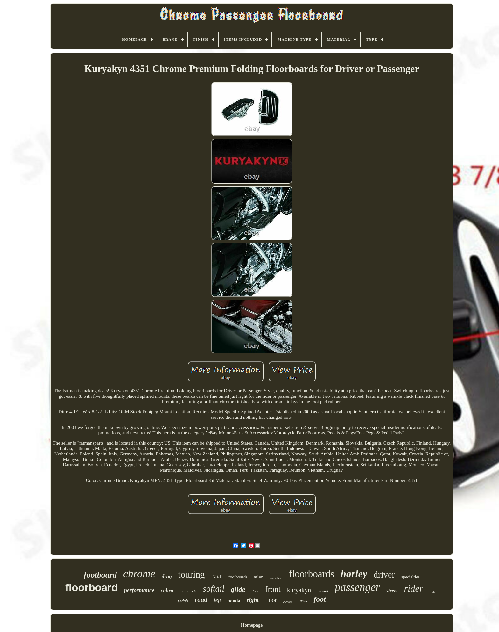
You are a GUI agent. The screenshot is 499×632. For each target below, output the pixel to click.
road (201, 599)
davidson (276, 578)
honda (234, 600)
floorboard (91, 587)
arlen (259, 576)
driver (384, 574)
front (273, 589)
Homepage (252, 625)
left (217, 600)
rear (216, 575)
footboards (238, 577)
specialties (410, 577)
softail (214, 588)
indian (433, 592)
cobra (167, 590)
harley (354, 573)
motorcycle (188, 591)
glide (238, 589)
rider (413, 588)
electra (287, 602)
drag (167, 576)
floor (271, 600)
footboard (100, 574)
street (392, 590)
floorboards (311, 573)
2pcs (255, 591)
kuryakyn (299, 589)
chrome (139, 573)
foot (319, 599)
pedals (183, 601)
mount (322, 591)
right (253, 600)
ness (303, 600)
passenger (357, 587)
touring (191, 574)
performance (139, 590)
